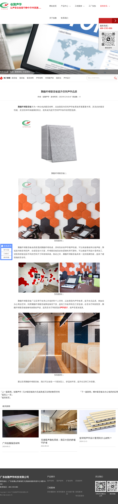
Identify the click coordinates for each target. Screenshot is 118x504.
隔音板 (22, 78)
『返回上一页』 (6, 395)
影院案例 (78, 492)
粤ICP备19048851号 (6, 495)
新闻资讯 (18, 72)
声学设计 (67, 78)
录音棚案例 (51, 492)
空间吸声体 (49, 78)
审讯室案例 (79, 496)
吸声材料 (50, 481)
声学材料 (39, 78)
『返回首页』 (6, 398)
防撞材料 (78, 481)
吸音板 (14, 78)
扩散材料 (69, 481)
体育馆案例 (61, 492)
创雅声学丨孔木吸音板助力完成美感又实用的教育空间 (36, 392)
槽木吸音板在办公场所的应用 (105, 392)
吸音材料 (30, 78)
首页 (11, 72)
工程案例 (51, 488)
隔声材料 (60, 481)
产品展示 (51, 477)
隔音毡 (58, 78)
